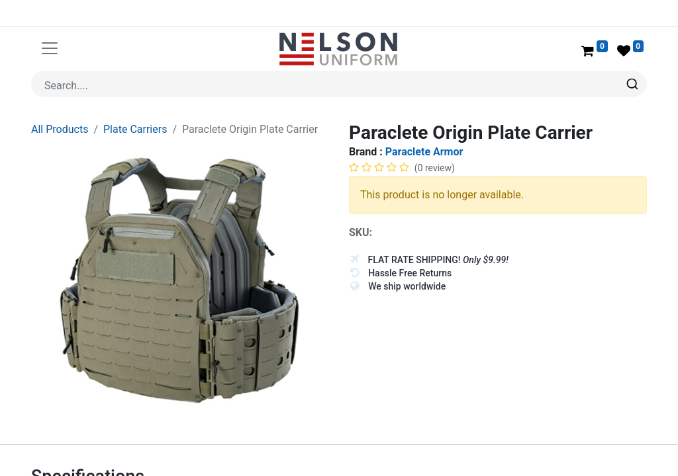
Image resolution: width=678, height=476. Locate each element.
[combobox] (339, 84)
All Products (59, 129)
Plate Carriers (135, 129)
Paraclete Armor (424, 151)
